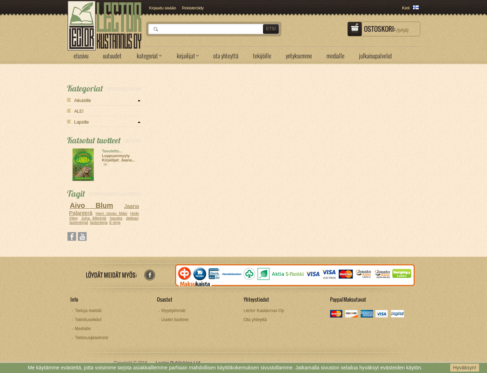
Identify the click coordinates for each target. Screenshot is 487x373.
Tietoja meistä (88, 310)
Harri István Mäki (111, 213)
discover (352, 314)
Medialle (83, 328)
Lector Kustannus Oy (264, 310)
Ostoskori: (386, 29)
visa (382, 314)
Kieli (406, 8)
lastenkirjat (79, 222)
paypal (397, 314)
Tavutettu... (112, 151)
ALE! (79, 111)
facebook (149, 275)
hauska (116, 218)
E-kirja (114, 222)
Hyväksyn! (465, 367)
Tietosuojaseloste (91, 337)
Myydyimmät (173, 310)
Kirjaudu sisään (162, 8)
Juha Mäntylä (93, 218)
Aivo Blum (91, 205)
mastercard (336, 314)
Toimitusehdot (88, 319)
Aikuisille (82, 100)
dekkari (132, 218)
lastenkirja (99, 222)
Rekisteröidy (193, 8)
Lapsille (81, 122)
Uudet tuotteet (174, 319)
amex (367, 314)
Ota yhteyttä (255, 319)
